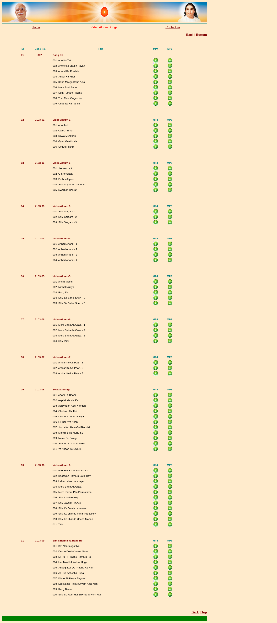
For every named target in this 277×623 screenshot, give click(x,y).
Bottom (201, 34)
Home (36, 27)
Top (204, 612)
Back (189, 34)
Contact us (172, 27)
